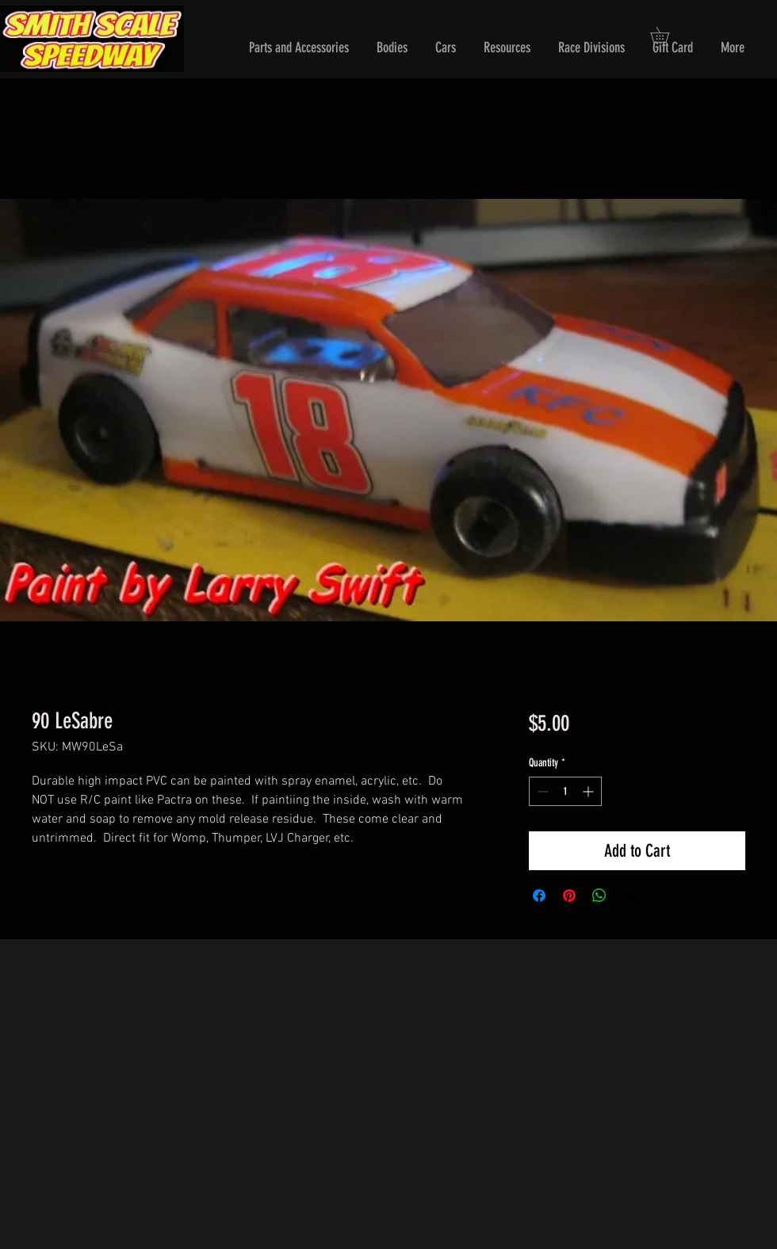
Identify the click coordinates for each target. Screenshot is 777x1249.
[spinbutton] (565, 791)
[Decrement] (541, 791)
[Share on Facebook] (539, 895)
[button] (299, 48)
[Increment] (589, 791)
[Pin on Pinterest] (569, 895)
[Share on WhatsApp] (599, 895)
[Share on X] (629, 895)
